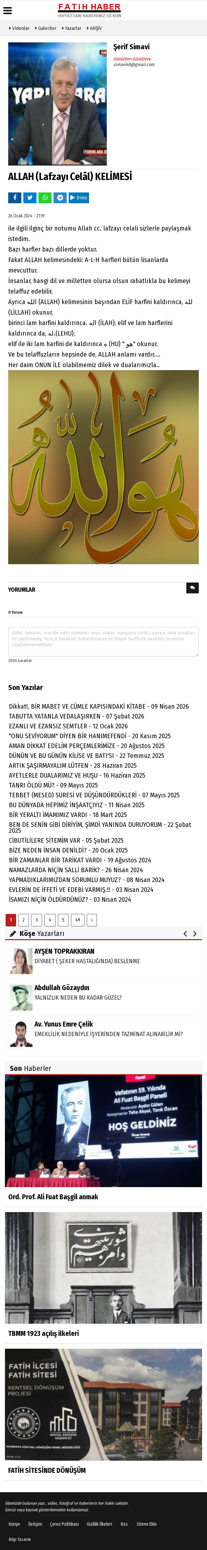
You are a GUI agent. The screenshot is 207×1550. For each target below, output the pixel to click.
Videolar (19, 28)
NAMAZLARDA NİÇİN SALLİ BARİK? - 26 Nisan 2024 (76, 870)
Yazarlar (71, 28)
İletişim (35, 1524)
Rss (124, 1524)
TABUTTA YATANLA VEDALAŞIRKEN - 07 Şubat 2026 (76, 716)
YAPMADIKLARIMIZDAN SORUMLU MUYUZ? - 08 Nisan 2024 (87, 880)
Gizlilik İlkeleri (99, 1524)
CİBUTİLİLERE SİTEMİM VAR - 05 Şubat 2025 (66, 840)
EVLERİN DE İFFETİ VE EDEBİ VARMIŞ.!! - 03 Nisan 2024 (81, 890)
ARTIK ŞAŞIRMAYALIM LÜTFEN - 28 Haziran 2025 (73, 765)
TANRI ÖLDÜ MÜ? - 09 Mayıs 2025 (53, 785)
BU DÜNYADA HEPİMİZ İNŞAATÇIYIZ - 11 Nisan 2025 (77, 805)
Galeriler (46, 28)
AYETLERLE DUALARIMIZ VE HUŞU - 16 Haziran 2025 (77, 775)
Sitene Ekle (147, 1524)
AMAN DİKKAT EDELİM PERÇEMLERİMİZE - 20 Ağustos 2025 (87, 746)
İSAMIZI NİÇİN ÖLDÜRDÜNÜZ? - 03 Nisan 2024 (70, 899)
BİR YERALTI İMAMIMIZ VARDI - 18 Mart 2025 (68, 815)
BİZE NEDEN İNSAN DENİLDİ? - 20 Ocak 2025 (68, 850)
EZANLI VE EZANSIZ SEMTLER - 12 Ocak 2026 (68, 726)
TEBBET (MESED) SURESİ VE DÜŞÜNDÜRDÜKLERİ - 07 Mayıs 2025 (94, 795)
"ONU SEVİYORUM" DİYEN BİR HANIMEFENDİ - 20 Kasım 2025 (90, 736)
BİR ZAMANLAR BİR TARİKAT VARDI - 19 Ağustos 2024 (80, 860)
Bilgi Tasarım (20, 1539)
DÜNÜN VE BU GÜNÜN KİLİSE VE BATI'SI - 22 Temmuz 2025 (86, 756)
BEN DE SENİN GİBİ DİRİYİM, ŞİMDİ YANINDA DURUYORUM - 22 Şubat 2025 (100, 827)
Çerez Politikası (64, 1524)
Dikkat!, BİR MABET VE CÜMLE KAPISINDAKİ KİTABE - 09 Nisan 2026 (99, 706)
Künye (14, 1524)
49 (77, 920)
